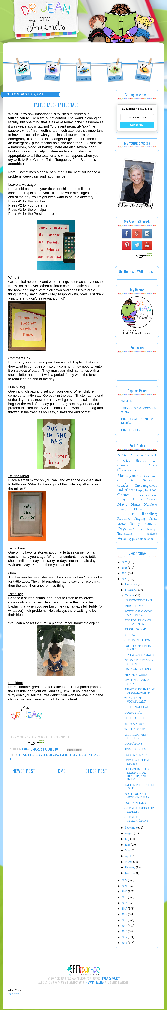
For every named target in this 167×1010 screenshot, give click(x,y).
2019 (125, 898)
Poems (136, 515)
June (128, 845)
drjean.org (13, 994)
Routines (123, 519)
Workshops (150, 534)
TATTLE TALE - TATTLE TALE (139, 787)
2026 (125, 563)
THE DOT (130, 635)
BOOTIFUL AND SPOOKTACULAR (136, 796)
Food (153, 490)
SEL (11, 759)
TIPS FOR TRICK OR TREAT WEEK (137, 623)
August (129, 834)
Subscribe (137, 124)
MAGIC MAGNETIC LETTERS (136, 737)
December (131, 585)
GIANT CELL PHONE (138, 641)
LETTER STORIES (135, 756)
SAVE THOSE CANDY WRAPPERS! (137, 614)
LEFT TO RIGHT (135, 719)
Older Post (96, 771)
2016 (125, 915)
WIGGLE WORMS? (136, 630)
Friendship (74, 755)
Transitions (124, 534)
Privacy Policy (111, 979)
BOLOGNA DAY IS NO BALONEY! (138, 662)
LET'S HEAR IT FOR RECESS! (137, 762)
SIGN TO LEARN (135, 750)
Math (122, 505)
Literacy (152, 500)
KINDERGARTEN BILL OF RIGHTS (138, 421)
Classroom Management (52, 755)
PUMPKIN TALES (135, 804)
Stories (137, 530)
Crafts (122, 486)
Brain (153, 461)
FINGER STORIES (135, 675)
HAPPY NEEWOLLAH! (138, 601)
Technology (150, 530)
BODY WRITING (135, 724)
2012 (125, 938)
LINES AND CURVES (137, 670)
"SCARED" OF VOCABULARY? (135, 700)
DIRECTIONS (133, 744)
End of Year (125, 490)
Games (123, 496)
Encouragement (146, 486)
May (128, 851)
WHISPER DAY (133, 607)
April (128, 857)
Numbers (150, 505)
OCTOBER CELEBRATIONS (136, 819)
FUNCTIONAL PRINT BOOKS (138, 648)
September (131, 828)
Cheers (152, 466)
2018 (125, 904)
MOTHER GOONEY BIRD (136, 682)
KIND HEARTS (130, 431)
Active (123, 456)
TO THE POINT (134, 730)
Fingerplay (142, 491)
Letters (137, 500)
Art (146, 456)
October (130, 596)
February (130, 868)
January (129, 874)
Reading (149, 515)
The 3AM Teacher (94, 983)
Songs (135, 524)
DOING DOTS (133, 713)
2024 (125, 574)
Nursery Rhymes (130, 510)
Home (60, 771)
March (129, 862)
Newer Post (23, 771)
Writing (124, 539)
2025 (125, 568)
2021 (125, 887)
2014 (125, 926)
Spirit (130, 530)
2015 (125, 921)
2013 (125, 932)
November (131, 590)
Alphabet (136, 456)
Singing (139, 519)
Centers (122, 466)
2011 (125, 943)
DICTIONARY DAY (136, 708)
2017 (125, 909)
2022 (125, 881)
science (148, 539)
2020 (125, 892)
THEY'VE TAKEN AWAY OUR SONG (139, 411)
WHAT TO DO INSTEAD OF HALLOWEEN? (139, 691)
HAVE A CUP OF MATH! (139, 655)
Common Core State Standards (137, 478)
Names (135, 505)
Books (140, 461)
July (127, 840)
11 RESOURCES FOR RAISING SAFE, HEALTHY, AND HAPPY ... (137, 775)
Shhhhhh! (126, 402)
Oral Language (90, 755)
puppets (137, 539)
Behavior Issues (27, 755)
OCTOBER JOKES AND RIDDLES (139, 811)
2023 (125, 580)
